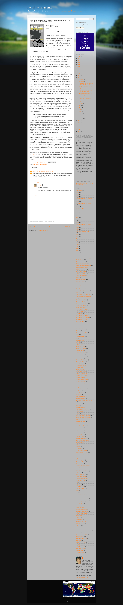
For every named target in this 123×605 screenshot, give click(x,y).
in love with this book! (81, 389)
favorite (78, 342)
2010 (79, 131)
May (80, 109)
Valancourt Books (80, 548)
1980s (77, 227)
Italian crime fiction (80, 398)
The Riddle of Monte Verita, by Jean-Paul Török (85, 91)
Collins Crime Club (80, 311)
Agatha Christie (80, 259)
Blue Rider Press (80, 288)
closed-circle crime (80, 307)
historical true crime (81, 381)
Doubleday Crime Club (81, 332)
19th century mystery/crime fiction (84, 231)
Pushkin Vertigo (80, 486)
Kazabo (78, 405)
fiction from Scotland (81, 348)
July (80, 105)
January (81, 118)
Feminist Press (79, 344)
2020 (79, 69)
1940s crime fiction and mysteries (84, 208)
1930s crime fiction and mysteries (84, 203)
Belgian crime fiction (81, 273)
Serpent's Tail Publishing (82, 511)
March (80, 113)
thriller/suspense (80, 536)
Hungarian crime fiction (81, 387)
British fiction (79, 292)
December (81, 79)
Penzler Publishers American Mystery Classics (83, 466)
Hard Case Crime (80, 363)
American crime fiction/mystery (83, 265)
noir (77, 444)
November (81, 81)
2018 (79, 73)
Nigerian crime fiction (81, 442)
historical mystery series (82, 379)
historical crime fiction (81, 375)
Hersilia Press (79, 367)
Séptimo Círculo (80, 507)
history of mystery (80, 383)
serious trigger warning (81, 509)
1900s (77, 192)
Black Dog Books (80, 285)
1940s (77, 206)
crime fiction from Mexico (82, 315)
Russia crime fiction (81, 496)
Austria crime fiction (81, 271)
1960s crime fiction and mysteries (84, 219)
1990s (77, 229)
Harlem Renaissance (81, 365)
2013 (79, 125)
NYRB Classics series (81, 450)
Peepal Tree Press (80, 461)
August (81, 103)
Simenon (78, 517)
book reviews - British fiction (83, 290)
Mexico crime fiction (81, 429)
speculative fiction (80, 523)
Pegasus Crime (80, 463)
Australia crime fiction (81, 269)
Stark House (79, 527)
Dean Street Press (80, 329)
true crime (78, 540)
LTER (77, 419)
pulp (77, 482)
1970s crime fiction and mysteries (84, 224)
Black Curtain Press (81, 283)
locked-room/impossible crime (83, 417)
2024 (79, 60)
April (80, 111)
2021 (79, 66)
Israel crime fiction (80, 396)
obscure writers (80, 456)
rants (77, 490)
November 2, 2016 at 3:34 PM (46, 171)
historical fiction (80, 377)
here (34, 154)
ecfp (77, 338)
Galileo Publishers (80, 354)
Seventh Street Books (81, 513)
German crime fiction (81, 356)
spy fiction (78, 525)
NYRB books (79, 448)
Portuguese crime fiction (82, 478)
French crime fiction (81, 352)
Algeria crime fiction (81, 261)
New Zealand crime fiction (82, 440)
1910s (77, 194)
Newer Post (33, 227)
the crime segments (39, 7)
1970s (77, 222)
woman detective (80, 552)
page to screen (79, 458)
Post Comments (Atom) (42, 230)
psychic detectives (80, 480)
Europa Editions (80, 340)
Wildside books (80, 550)
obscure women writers (81, 452)
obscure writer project (81, 454)
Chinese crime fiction (81, 305)
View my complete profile (82, 577)
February (81, 116)
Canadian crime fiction (81, 299)
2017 (79, 75)
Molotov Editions (80, 434)
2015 (79, 120)
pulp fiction (78, 484)
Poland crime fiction (81, 476)
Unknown (35, 171)
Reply (34, 179)
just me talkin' (79, 403)
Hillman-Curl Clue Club (81, 373)
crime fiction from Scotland (82, 317)
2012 (79, 127)
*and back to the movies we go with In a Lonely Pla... (85, 87)
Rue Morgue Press (80, 494)
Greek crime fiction (80, 361)
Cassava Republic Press (82, 303)
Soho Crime (79, 519)
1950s (77, 212)
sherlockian (79, 515)
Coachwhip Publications (82, 309)
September (82, 101)
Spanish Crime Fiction (81, 521)
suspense (78, 532)
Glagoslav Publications (81, 359)
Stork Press (79, 529)
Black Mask (79, 287)
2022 (79, 64)
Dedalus (78, 330)
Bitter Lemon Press (80, 279)
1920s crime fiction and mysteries (84, 198)
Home (51, 227)
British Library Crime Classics (83, 294)
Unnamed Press (80, 546)
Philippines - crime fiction (82, 470)
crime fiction (79, 313)
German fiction (79, 358)
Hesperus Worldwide (81, 371)
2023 (79, 62)
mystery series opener (81, 438)
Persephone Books (80, 469)
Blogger (70, 601)
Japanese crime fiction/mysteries (84, 400)
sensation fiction (80, 503)
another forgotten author (82, 267)
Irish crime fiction (80, 392)
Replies (37, 182)
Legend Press (79, 411)
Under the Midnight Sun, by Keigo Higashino (85, 94)
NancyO (39, 185)
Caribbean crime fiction (81, 301)
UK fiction (78, 544)
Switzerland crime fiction (82, 534)
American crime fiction (41, 164)
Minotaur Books (80, 432)
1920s (77, 196)
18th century (79, 190)
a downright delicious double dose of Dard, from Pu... (86, 84)
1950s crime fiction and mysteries (84, 214)
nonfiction (78, 446)
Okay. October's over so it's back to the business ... (85, 97)
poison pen (78, 472)
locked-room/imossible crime (83, 415)
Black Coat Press (80, 281)
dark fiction (78, 327)
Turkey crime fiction (81, 542)
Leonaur (78, 413)
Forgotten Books (80, 350)
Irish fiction (78, 394)
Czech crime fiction (80, 325)
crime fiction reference (81, 319)
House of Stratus (80, 385)
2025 (79, 58)
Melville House (79, 427)
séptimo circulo (79, 505)
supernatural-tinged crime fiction (84, 530)
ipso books (78, 390)
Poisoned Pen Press (81, 474)
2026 (79, 56)
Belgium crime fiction (81, 275)
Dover (77, 334)
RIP (77, 492)
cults (77, 323)
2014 (79, 122)
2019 (79, 71)
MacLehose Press (80, 421)
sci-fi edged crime (80, 501)
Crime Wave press (80, 321)
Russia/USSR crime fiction (82, 498)
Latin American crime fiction (83, 409)
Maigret (78, 423)
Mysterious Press (80, 436)
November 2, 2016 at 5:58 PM (51, 185)
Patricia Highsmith (80, 460)
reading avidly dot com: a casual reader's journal (66, 11)
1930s (77, 201)
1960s (77, 217)
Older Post (68, 227)
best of (77, 277)
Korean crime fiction (81, 407)
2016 (34, 164)
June (80, 107)
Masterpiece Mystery (81, 425)
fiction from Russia (80, 346)
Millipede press (79, 430)
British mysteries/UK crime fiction (84, 296)
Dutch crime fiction (80, 336)
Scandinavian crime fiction (82, 500)
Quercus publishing (81, 488)
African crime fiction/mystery (83, 258)
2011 (79, 129)
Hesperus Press (80, 369)
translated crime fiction (81, 538)
